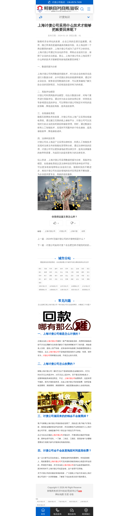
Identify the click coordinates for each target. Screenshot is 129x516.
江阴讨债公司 (72, 272)
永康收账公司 (54, 289)
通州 (82, 272)
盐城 (77, 268)
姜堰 (66, 279)
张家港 (77, 272)
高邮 (72, 279)
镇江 (40, 272)
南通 (45, 272)
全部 (83, 231)
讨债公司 (63, 48)
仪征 (56, 279)
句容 (82, 279)
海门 (45, 275)
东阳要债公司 (86, 289)
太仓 (61, 279)
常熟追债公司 (66, 272)
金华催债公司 (54, 286)
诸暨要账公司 (43, 289)
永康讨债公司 (64, 289)
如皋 (61, 275)
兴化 (56, 272)
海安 (40, 282)
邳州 (40, 275)
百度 (66, 494)
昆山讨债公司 (66, 276)
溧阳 (50, 275)
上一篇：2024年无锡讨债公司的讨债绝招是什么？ (61, 239)
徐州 (61, 268)
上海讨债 (73, 231)
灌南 (88, 279)
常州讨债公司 (50, 269)
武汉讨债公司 (41, 501)
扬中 (45, 279)
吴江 (88, 275)
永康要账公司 (75, 286)
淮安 (82, 268)
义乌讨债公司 (86, 286)
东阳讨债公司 (43, 286)
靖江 (40, 279)
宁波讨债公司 (62, 501)
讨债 (72, 56)
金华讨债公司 (64, 286)
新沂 (50, 279)
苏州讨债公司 (66, 269)
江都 (77, 275)
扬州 (56, 268)
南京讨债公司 (40, 269)
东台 (61, 272)
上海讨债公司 (50, 231)
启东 (72, 275)
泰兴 (56, 275)
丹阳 (82, 275)
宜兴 (88, 272)
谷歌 (71, 494)
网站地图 (59, 494)
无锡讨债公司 (52, 501)
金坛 (77, 279)
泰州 (50, 272)
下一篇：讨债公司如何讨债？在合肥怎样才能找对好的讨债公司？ (69, 245)
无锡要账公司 (45, 269)
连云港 (72, 269)
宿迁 (88, 268)
